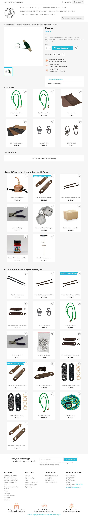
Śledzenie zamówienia (51, 475)
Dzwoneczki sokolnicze (11, 480)
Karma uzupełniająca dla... (70, 228)
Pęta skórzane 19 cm (17, 295)
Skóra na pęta (71, 113)
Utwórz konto (49, 480)
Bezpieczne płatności (31, 482)
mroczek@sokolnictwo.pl (73, 487)
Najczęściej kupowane (10, 475)
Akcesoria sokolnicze (51, 8)
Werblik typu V (71, 143)
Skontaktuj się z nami (31, 484)
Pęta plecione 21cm (44, 415)
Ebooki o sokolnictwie (57, 11)
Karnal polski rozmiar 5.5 (17, 197)
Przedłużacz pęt (71, 415)
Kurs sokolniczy (26, 8)
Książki (37, 8)
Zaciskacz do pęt (17, 228)
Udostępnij (54, 54)
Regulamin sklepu (30, 478)
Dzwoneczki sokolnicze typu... (44, 228)
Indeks (50, 84)
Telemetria (24, 15)
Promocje (72, 11)
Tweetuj (59, 54)
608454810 (19, 2)
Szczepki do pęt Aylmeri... (44, 385)
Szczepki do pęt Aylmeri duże (70, 385)
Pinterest (63, 54)
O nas (26, 480)
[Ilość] (47, 48)
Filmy (64, 8)
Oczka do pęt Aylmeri (44, 355)
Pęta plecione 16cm (16, 113)
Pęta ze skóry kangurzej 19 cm (70, 197)
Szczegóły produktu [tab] (56, 79)
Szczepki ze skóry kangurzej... (44, 197)
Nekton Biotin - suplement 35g (17, 258)
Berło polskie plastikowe (44, 258)
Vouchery (34, 15)
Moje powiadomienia (51, 482)
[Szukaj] (72, 18)
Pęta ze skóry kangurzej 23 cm (70, 295)
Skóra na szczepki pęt (16, 143)
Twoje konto (50, 472)
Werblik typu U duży (44, 325)
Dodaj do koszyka (62, 48)
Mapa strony (28, 487)
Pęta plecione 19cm (44, 113)
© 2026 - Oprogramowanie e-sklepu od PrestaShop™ (44, 515)
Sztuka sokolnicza (47, 15)
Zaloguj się (48, 478)
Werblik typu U (44, 143)
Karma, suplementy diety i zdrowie (33, 11)
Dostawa (27, 475)
